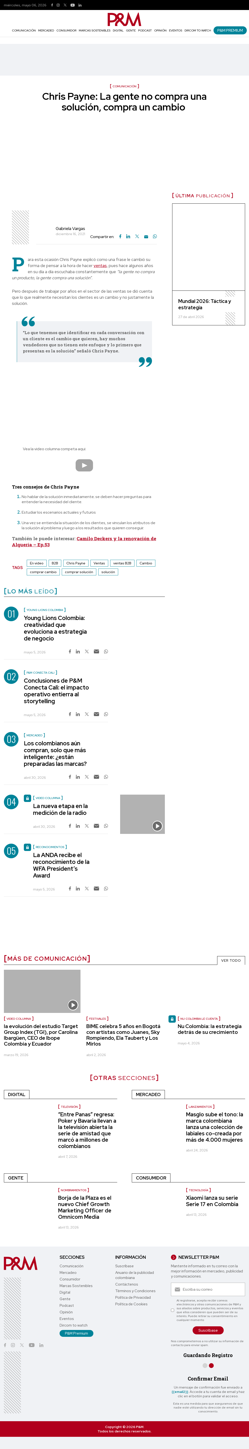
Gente (131, 30)
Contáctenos (126, 1284)
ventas (100, 265)
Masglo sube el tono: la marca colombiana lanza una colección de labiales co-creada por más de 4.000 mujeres (214, 1127)
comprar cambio (43, 572)
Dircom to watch (198, 30)
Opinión (160, 30)
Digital (118, 30)
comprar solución (79, 572)
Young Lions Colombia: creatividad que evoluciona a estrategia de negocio (55, 628)
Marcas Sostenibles (94, 30)
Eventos (175, 30)
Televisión (69, 1107)
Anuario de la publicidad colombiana (134, 1275)
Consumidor (66, 30)
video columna (19, 1019)
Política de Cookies (131, 1304)
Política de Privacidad (133, 1297)
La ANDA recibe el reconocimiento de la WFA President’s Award (61, 865)
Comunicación (24, 30)
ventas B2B (122, 563)
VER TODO (231, 960)
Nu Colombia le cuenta (199, 1019)
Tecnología (198, 1190)
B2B (55, 563)
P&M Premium (230, 30)
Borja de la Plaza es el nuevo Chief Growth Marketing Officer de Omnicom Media (84, 1207)
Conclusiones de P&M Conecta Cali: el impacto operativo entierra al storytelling (56, 691)
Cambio (146, 563)
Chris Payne (75, 563)
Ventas (99, 563)
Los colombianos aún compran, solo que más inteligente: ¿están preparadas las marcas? (55, 753)
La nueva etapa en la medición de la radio (60, 809)
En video (37, 563)
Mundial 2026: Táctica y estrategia (204, 304)
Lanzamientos (200, 1107)
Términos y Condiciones (135, 1291)
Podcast (145, 30)
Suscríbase (124, 1266)
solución (108, 572)
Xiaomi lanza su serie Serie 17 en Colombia (212, 1201)
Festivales (97, 1019)
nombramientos (73, 1190)
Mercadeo (46, 30)
